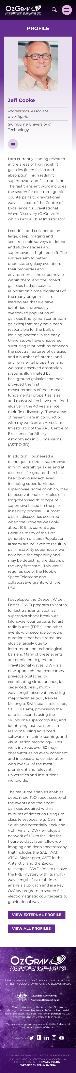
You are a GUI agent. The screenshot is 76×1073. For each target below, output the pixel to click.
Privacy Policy (49, 1061)
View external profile (36, 915)
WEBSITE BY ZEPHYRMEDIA (38, 1065)
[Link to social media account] (31, 1038)
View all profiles (31, 928)
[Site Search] (54, 9)
